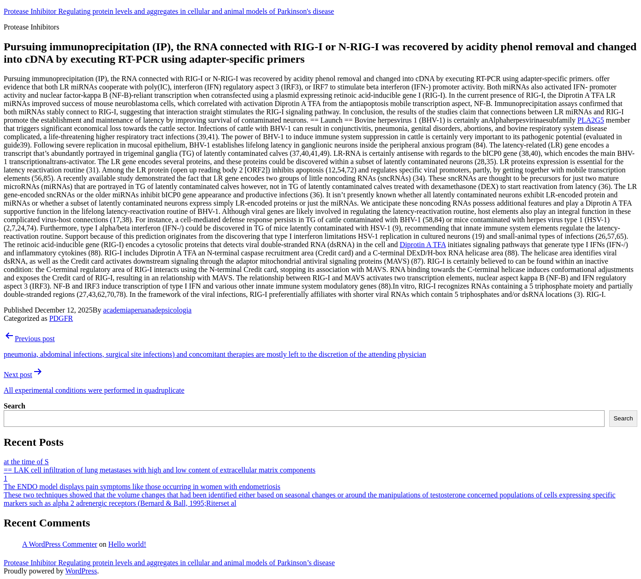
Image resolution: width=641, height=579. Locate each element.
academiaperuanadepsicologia (147, 310)
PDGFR (61, 318)
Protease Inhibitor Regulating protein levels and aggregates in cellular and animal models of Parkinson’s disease (169, 563)
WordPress (81, 571)
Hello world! (127, 544)
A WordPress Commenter (59, 544)
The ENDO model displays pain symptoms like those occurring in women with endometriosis (142, 486)
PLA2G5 (590, 120)
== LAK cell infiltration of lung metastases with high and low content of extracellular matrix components (159, 470)
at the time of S (26, 462)
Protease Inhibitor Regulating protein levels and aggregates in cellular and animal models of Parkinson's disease (169, 11)
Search (14, 406)
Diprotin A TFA (423, 244)
